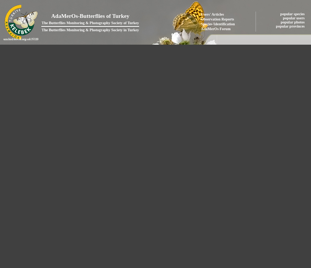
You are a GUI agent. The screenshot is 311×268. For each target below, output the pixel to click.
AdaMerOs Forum (216, 29)
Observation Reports (217, 19)
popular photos (292, 22)
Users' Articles (212, 14)
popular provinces (291, 26)
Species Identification (218, 24)
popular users (294, 18)
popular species (292, 14)
